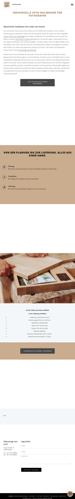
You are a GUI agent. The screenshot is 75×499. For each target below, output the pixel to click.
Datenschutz (27, 498)
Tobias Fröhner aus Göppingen (14, 36)
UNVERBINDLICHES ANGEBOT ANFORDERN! (37, 351)
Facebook (32, 496)
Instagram (53, 496)
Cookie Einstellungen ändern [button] (42, 498)
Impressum (62, 496)
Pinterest (46, 496)
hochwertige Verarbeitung (27, 50)
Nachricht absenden (31, 470)
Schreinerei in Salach (22, 39)
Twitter (39, 496)
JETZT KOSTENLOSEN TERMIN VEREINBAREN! (37, 83)
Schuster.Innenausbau (7, 5)
